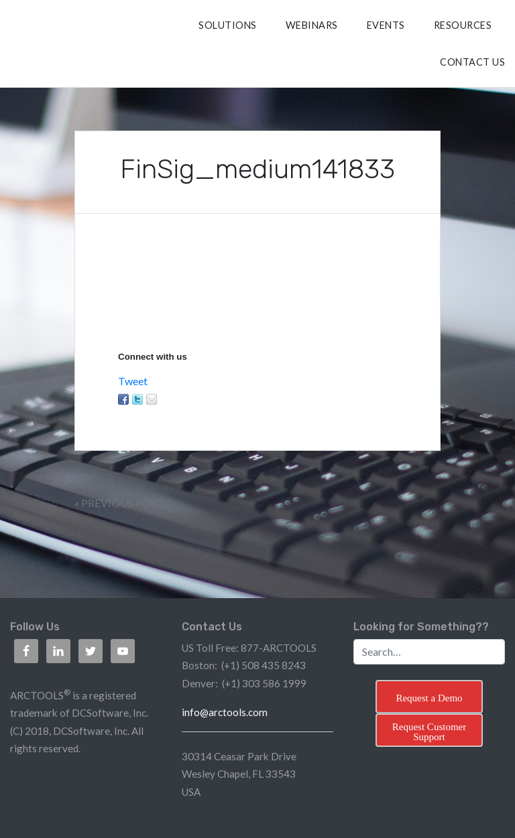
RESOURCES (463, 25)
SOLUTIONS (227, 25)
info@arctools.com (225, 712)
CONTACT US (472, 62)
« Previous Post (119, 502)
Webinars (312, 25)
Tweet (133, 380)
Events (386, 25)
